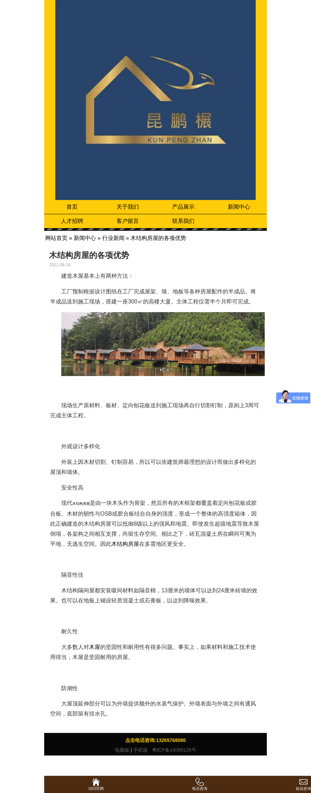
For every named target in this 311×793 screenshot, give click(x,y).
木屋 (94, 647)
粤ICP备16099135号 (174, 750)
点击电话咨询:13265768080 (155, 740)
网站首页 (56, 238)
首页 (72, 207)
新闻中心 (239, 207)
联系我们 (183, 221)
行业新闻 (113, 238)
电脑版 (122, 750)
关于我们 (128, 207)
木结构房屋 (125, 544)
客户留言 (128, 221)
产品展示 (183, 207)
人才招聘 (72, 221)
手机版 (140, 750)
